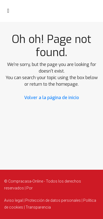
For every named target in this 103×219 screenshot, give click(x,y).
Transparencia (38, 207)
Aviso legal (14, 200)
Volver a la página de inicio (51, 97)
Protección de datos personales (53, 200)
